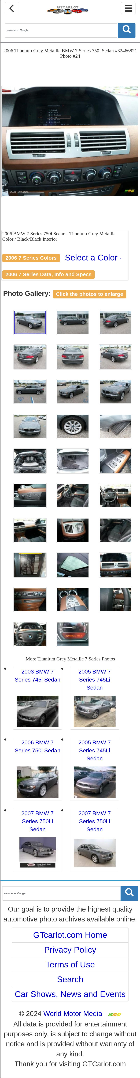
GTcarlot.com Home (70, 935)
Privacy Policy (70, 949)
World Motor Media (72, 1013)
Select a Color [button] (93, 257)
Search (70, 979)
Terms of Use (70, 964)
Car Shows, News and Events (70, 994)
